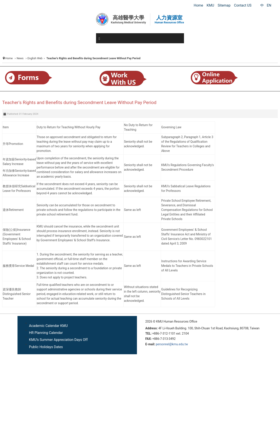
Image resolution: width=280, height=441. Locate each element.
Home (9, 58)
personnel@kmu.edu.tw (172, 344)
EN (269, 5)
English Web (35, 58)
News (20, 58)
